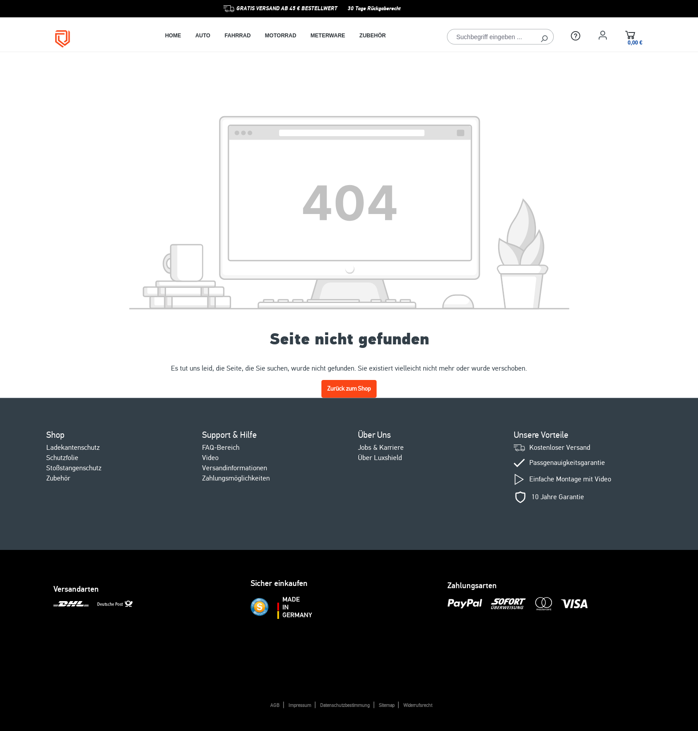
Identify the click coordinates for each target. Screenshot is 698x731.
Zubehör (58, 478)
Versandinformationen (234, 468)
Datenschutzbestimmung (345, 705)
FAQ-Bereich (220, 447)
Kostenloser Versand (559, 448)
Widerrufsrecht (417, 705)
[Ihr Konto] (602, 35)
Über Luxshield (380, 457)
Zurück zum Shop (349, 388)
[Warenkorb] (630, 36)
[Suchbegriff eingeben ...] (491, 36)
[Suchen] (544, 36)
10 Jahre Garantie (558, 497)
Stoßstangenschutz (73, 468)
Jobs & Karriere (381, 447)
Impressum (299, 705)
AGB (275, 705)
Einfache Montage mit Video (570, 479)
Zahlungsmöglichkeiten (236, 478)
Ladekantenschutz (73, 447)
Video (210, 457)
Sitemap (386, 705)
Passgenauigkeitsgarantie (567, 463)
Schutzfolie (62, 457)
